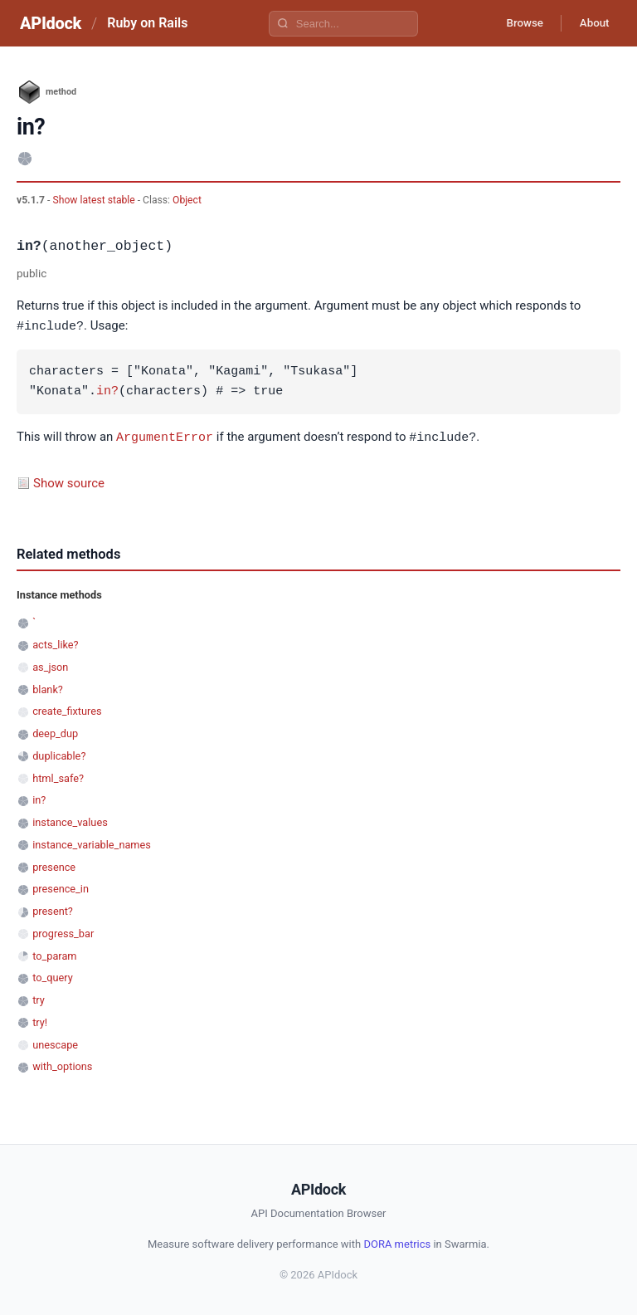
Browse (516, 23)
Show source (69, 481)
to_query (52, 976)
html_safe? (58, 776)
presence (53, 865)
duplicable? (58, 754)
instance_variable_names (91, 843)
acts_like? (55, 643)
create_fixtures (66, 709)
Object (187, 200)
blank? (47, 688)
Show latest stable (94, 200)
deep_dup (55, 732)
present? (52, 909)
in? (107, 391)
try (38, 998)
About (591, 23)
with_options (62, 1064)
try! (39, 1020)
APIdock (50, 23)
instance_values (70, 820)
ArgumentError (164, 436)
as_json (50, 665)
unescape (55, 1043)
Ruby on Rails (147, 23)
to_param (54, 954)
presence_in (60, 887)
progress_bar (63, 932)
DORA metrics (396, 1242)
